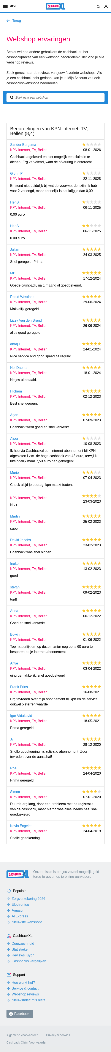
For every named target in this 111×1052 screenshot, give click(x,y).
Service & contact (25, 988)
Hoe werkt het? (23, 982)
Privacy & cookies (58, 1035)
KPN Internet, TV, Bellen (29, 150)
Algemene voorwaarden (22, 1035)
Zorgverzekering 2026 (28, 899)
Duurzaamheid (23, 943)
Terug (16, 21)
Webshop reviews (25, 994)
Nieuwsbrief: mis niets (28, 1000)
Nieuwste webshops (27, 922)
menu (10, 6)
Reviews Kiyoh (23, 955)
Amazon (18, 910)
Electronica (20, 904)
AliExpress (20, 916)
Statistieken (21, 949)
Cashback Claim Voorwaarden (26, 1042)
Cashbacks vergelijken (29, 961)
